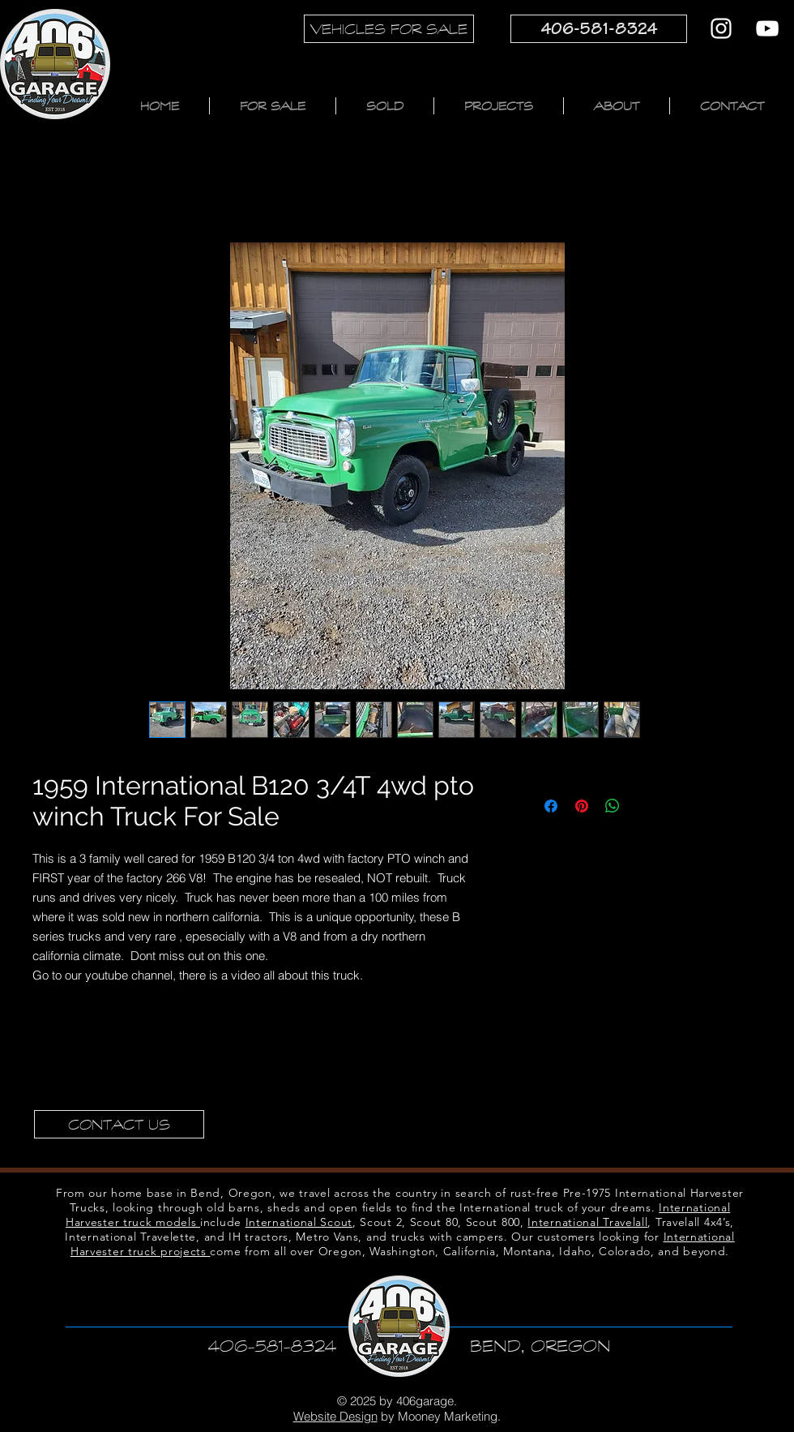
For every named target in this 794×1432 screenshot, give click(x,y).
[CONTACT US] (119, 1124)
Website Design (335, 1416)
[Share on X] (643, 806)
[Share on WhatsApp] (612, 806)
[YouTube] (767, 28)
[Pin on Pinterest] (581, 806)
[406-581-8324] (598, 29)
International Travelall (587, 1222)
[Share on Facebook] (551, 806)
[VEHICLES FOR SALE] (389, 29)
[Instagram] (721, 28)
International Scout (298, 1222)
